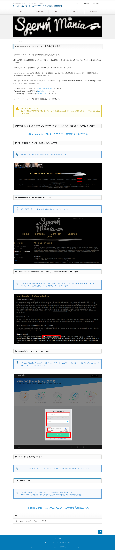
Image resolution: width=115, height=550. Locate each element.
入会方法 (57, 11)
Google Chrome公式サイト (45, 88)
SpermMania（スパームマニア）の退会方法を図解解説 (37, 6)
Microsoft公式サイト (42, 93)
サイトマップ (96, 3)
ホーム (22, 11)
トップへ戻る (100, 532)
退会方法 (75, 11)
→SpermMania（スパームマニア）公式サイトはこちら (57, 134)
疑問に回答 (93, 11)
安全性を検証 (40, 11)
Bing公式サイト (42, 91)
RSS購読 (86, 3)
